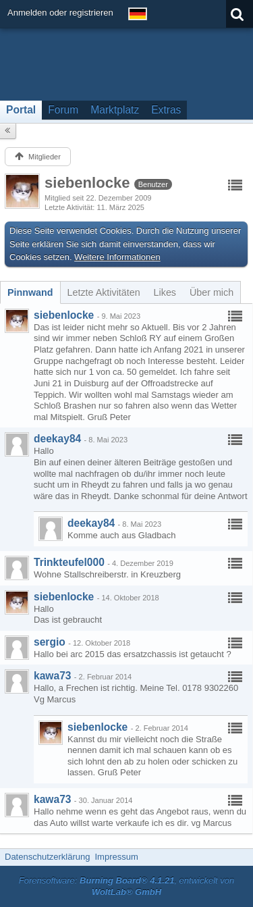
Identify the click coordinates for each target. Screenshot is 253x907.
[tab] (30, 292)
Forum (63, 109)
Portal (21, 109)
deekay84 (57, 438)
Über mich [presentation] (211, 292)
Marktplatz (114, 109)
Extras (166, 109)
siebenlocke (64, 315)
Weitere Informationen (117, 257)
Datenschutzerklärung (47, 857)
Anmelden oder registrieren (60, 12)
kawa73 (53, 675)
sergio (49, 642)
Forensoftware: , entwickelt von (127, 886)
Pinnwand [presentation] (30, 292)
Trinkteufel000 (69, 562)
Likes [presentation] (165, 292)
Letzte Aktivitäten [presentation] (103, 292)
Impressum (116, 857)
